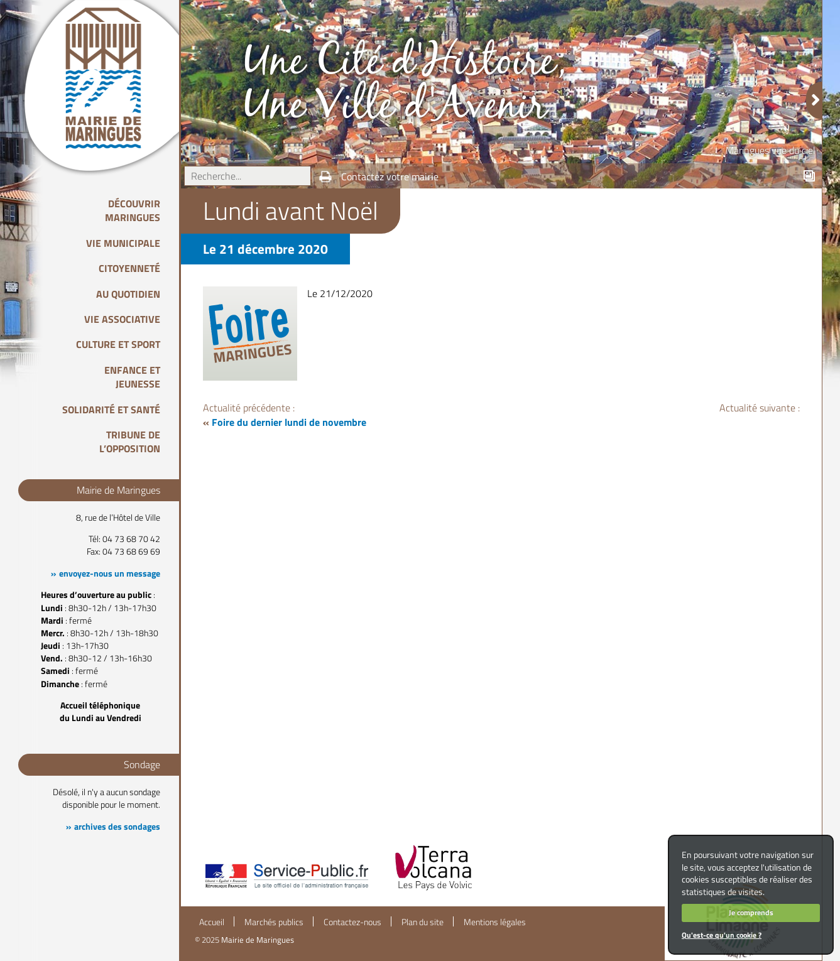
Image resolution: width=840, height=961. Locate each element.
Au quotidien (128, 293)
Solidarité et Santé (111, 409)
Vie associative (122, 319)
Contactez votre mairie (390, 176)
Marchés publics (273, 922)
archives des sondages (117, 826)
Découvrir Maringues (132, 210)
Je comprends (751, 912)
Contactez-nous (352, 922)
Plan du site (422, 922)
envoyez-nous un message (109, 573)
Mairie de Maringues (257, 939)
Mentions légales (495, 922)
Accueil (211, 922)
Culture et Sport (118, 344)
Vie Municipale (123, 243)
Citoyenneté (129, 268)
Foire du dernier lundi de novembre (289, 422)
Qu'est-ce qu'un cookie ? (721, 935)
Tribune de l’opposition (129, 441)
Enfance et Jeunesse (132, 376)
